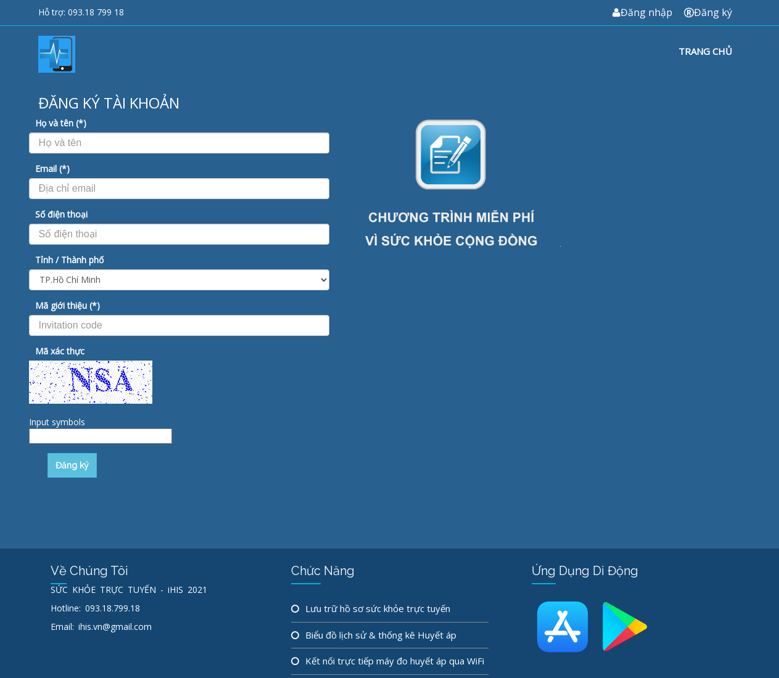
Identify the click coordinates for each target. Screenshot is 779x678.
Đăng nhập (642, 12)
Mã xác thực (59, 351)
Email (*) (52, 168)
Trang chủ (705, 51)
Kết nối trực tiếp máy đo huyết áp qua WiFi (394, 661)
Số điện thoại (61, 214)
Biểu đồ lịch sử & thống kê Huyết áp (380, 635)
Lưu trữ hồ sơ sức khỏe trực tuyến (377, 608)
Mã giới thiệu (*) (67, 305)
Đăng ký (708, 12)
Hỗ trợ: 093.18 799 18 (81, 12)
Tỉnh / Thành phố (69, 260)
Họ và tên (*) (60, 123)
